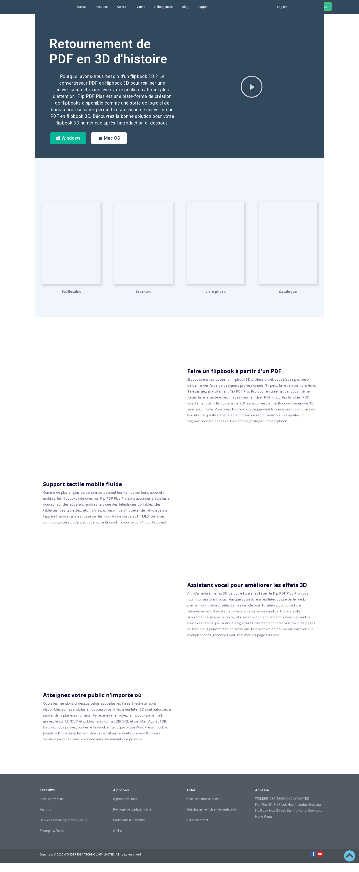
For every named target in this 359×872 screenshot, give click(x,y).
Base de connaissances (203, 808)
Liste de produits (52, 808)
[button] (251, 91)
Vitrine (141, 6)
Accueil (82, 6)
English (282, 6)
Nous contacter (197, 829)
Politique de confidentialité (132, 818)
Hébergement (163, 6)
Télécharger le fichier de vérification (212, 818)
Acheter (122, 6)
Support (203, 6)
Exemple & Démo (52, 839)
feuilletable (71, 300)
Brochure (143, 300)
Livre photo (216, 300)
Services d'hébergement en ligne (63, 829)
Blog (185, 6)
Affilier (117, 839)
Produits (102, 6)
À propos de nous (125, 808)
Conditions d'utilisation (129, 829)
